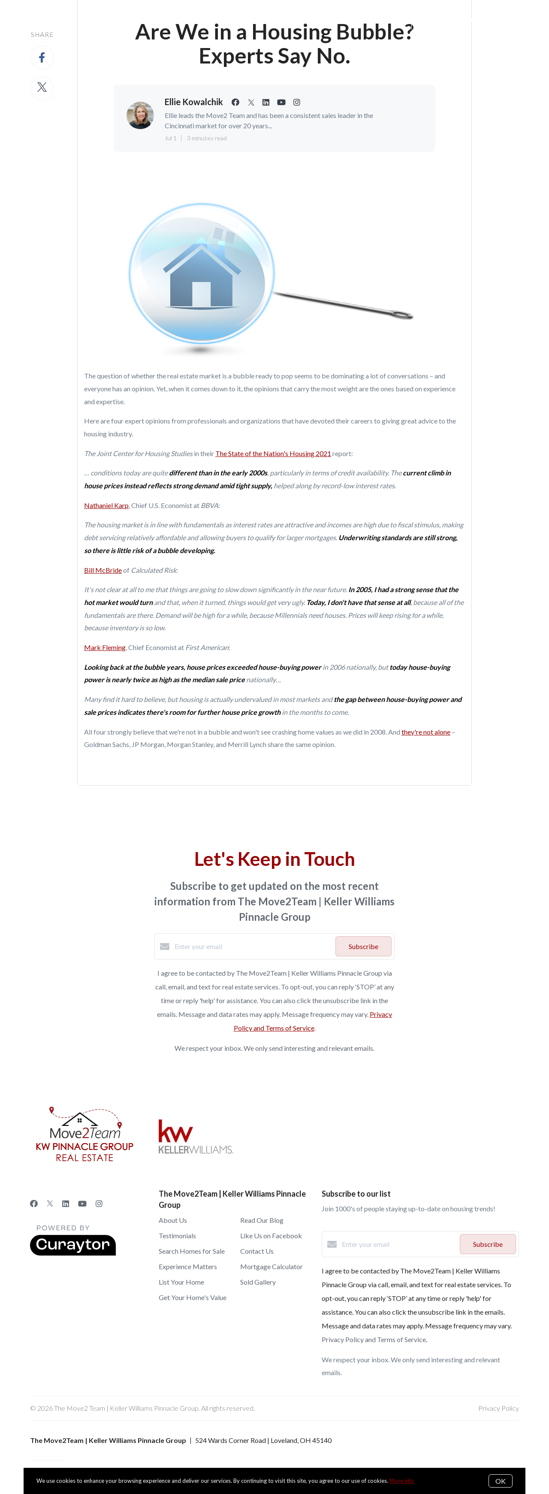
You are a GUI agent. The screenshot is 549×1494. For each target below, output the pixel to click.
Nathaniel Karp (106, 505)
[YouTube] (82, 1203)
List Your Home (181, 1282)
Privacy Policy (498, 1408)
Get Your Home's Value (192, 1297)
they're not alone (425, 732)
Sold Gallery (258, 1282)
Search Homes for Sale (192, 1251)
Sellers (107, 20)
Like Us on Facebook (271, 1235)
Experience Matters (188, 1266)
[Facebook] (34, 1203)
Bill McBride (103, 570)
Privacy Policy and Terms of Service (374, 1339)
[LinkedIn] (65, 1203)
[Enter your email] (253, 947)
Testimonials (177, 1235)
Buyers (146, 20)
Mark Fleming (105, 647)
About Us (188, 20)
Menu (377, 21)
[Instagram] (99, 1203)
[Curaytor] (73, 1253)
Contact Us (257, 1251)
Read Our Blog (262, 1220)
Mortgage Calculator (271, 1266)
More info (401, 1480)
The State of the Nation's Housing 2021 (273, 453)
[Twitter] (50, 1203)
